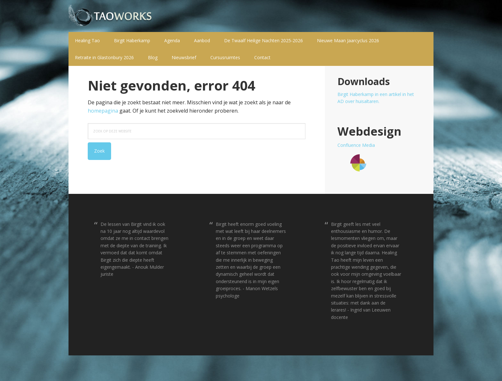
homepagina (103, 110)
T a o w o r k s (110, 16)
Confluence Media (356, 145)
